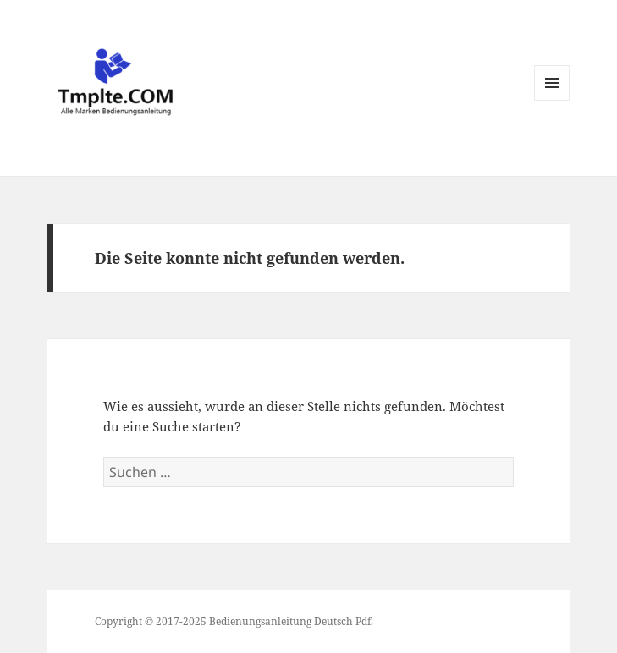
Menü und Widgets (552, 100)
